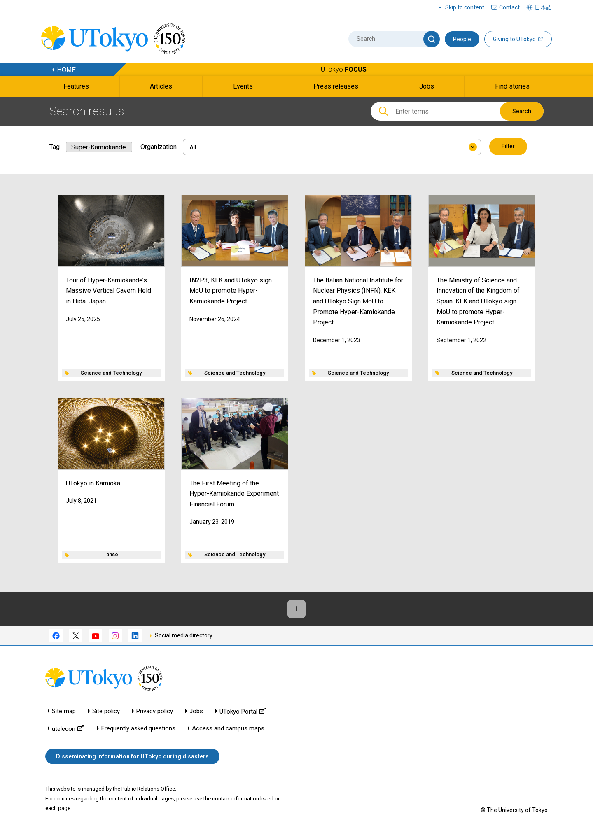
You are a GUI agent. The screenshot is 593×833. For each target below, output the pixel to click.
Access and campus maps (228, 729)
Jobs (196, 711)
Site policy (106, 711)
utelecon (68, 728)
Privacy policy (154, 711)
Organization (158, 146)
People (462, 39)
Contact (509, 7)
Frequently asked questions (138, 729)
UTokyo (344, 69)
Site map (64, 711)
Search (521, 111)
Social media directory (183, 635)
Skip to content (464, 7)
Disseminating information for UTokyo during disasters (132, 757)
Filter (508, 146)
